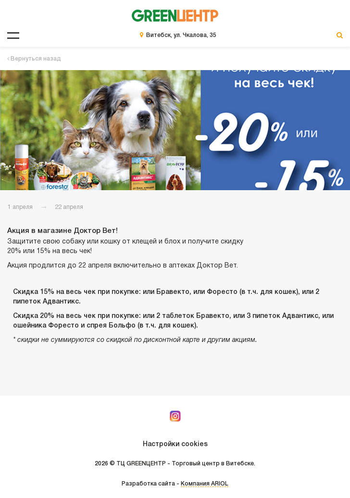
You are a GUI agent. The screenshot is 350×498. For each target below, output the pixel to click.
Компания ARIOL (204, 483)
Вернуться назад (34, 58)
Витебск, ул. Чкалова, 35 (181, 35)
